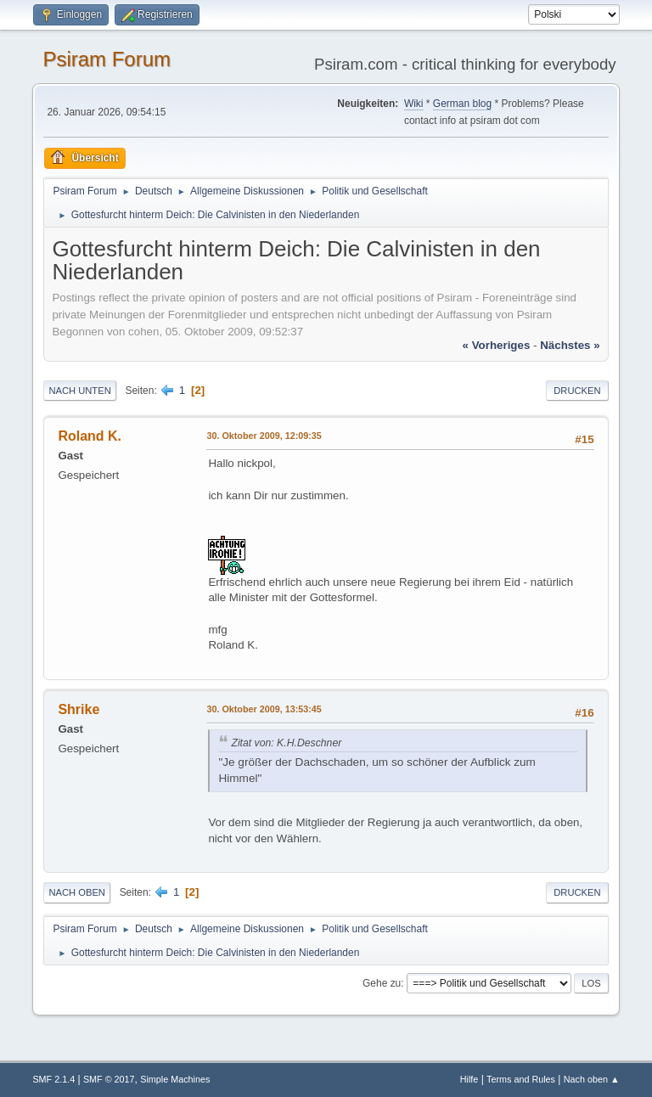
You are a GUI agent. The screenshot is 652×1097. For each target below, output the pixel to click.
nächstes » (569, 345)
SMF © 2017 (109, 1079)
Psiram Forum (106, 59)
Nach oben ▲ (592, 1079)
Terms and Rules (520, 1079)
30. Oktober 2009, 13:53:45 (263, 709)
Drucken (577, 390)
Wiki (414, 104)
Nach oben (76, 892)
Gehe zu (382, 983)
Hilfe (469, 1079)
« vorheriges (497, 345)
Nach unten (79, 390)
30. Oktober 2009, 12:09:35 (263, 435)
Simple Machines (175, 1079)
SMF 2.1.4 (53, 1079)
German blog (462, 104)
